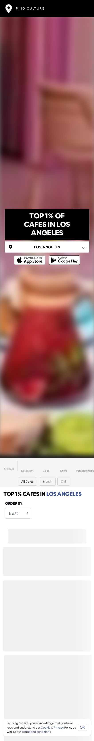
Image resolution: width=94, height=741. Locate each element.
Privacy (59, 727)
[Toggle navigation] (82, 8)
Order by (13, 503)
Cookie (46, 727)
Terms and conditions (36, 732)
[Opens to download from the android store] (63, 257)
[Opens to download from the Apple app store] (30, 257)
